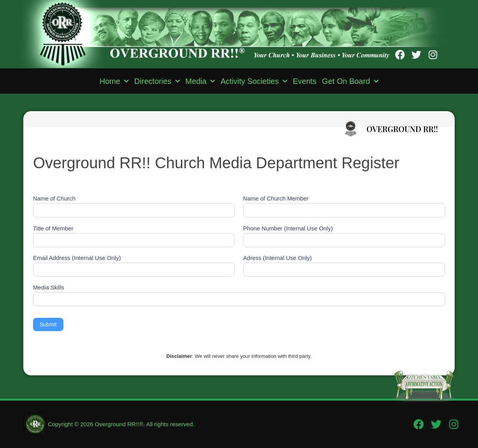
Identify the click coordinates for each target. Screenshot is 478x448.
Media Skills (48, 287)
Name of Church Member (276, 198)
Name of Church (54, 198)
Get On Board (350, 81)
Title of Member (53, 228)
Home (114, 81)
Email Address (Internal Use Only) (77, 258)
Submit (48, 324)
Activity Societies (253, 81)
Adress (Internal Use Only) (277, 258)
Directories (157, 81)
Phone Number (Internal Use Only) (288, 228)
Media (200, 81)
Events (304, 81)
